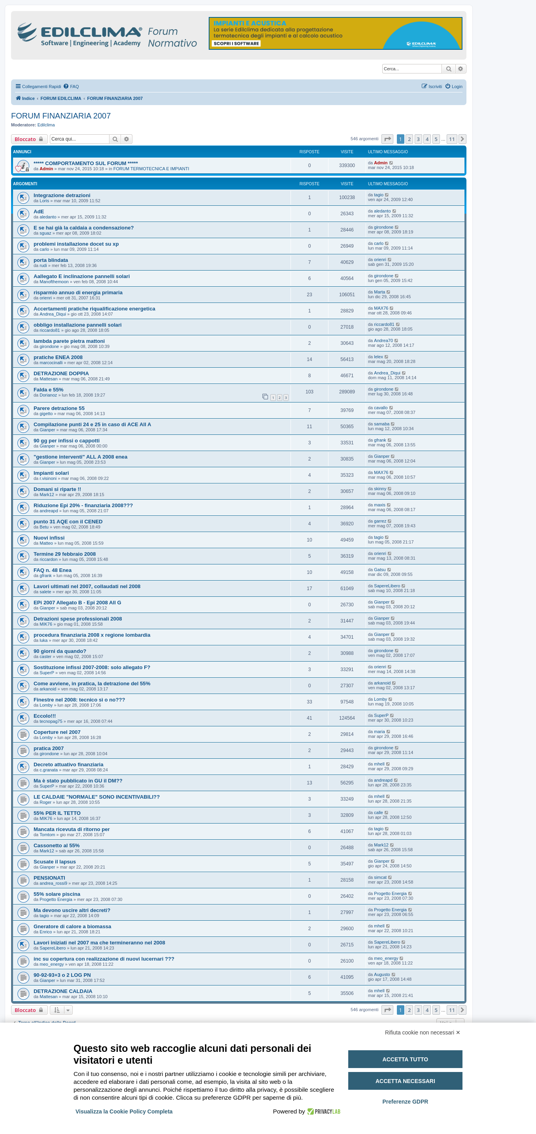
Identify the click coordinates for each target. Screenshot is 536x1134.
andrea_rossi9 (53, 883)
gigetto (46, 413)
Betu (44, 527)
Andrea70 (383, 340)
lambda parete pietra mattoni (69, 341)
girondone (383, 227)
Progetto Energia (56, 899)
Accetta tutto (405, 1059)
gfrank (380, 440)
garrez (380, 521)
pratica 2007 (49, 748)
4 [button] (427, 139)
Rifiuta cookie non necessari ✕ (423, 1032)
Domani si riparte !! (57, 489)
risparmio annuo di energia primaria (78, 292)
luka (43, 640)
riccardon (48, 559)
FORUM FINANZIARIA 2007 (61, 115)
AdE (39, 211)
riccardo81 (50, 330)
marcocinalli (51, 362)
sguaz (45, 233)
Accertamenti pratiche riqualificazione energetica (94, 309)
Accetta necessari (405, 1081)
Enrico (46, 931)
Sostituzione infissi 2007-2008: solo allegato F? (92, 667)
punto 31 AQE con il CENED (68, 522)
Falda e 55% (49, 390)
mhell (379, 764)
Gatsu (379, 569)
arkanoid (48, 688)
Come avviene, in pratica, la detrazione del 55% (92, 683)
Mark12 (47, 494)
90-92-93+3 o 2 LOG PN (62, 975)
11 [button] (452, 139)
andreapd (49, 510)
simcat (380, 877)
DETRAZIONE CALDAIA (63, 991)
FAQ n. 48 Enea (53, 570)
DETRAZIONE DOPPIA (61, 373)
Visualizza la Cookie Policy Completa (124, 1111)
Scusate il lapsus (55, 862)
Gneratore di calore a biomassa (72, 926)
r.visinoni (48, 478)
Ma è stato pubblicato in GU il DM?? (78, 781)
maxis (379, 504)
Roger (45, 802)
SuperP (47, 672)
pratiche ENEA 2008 (58, 357)
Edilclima (46, 124)
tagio (378, 194)
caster (45, 656)
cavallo (380, 407)
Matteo (46, 543)
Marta (379, 292)
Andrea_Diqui (53, 314)
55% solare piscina (57, 894)
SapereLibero (387, 585)
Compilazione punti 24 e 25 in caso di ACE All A (92, 424)
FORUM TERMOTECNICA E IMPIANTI (151, 168)
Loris (44, 200)
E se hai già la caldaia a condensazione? (84, 228)
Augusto (382, 974)
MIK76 (46, 624)
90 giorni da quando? (60, 651)
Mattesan (48, 378)
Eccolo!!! (45, 716)
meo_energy (52, 964)
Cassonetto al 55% (57, 845)
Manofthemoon (54, 281)
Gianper (47, 429)
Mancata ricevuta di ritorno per (72, 829)
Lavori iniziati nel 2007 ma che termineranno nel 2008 (99, 943)
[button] (387, 139)
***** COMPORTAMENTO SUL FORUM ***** (86, 163)
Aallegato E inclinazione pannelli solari (82, 276)
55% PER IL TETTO (57, 813)
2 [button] (409, 139)
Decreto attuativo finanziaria (69, 764)
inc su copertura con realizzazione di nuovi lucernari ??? (104, 959)
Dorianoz (48, 395)
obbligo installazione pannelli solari (78, 325)
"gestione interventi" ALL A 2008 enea (80, 457)
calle (378, 812)
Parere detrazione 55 (59, 408)
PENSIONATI (49, 878)
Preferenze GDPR (405, 1101)
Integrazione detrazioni (62, 195)
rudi (43, 265)
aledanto (48, 216)
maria (379, 731)
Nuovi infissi (49, 538)
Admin (46, 168)
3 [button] (418, 139)
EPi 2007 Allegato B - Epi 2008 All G (77, 603)
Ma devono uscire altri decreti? (72, 910)
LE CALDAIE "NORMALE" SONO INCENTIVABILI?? (97, 797)
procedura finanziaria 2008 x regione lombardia (92, 635)
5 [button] (436, 139)
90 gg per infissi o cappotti (67, 441)
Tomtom (47, 834)
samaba (381, 423)
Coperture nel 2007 (57, 732)
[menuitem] (71, 86)
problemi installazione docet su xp (76, 244)
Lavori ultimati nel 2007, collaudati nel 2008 (87, 586)
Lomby (46, 705)
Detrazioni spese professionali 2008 (78, 619)
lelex (378, 356)
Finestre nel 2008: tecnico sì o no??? (79, 700)
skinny (380, 488)
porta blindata (51, 260)
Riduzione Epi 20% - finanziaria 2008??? (83, 505)
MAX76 (381, 308)
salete (45, 591)
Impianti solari (51, 473)
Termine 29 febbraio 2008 (65, 554)
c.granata (49, 769)
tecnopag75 (51, 721)
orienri (380, 259)
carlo (44, 249)
